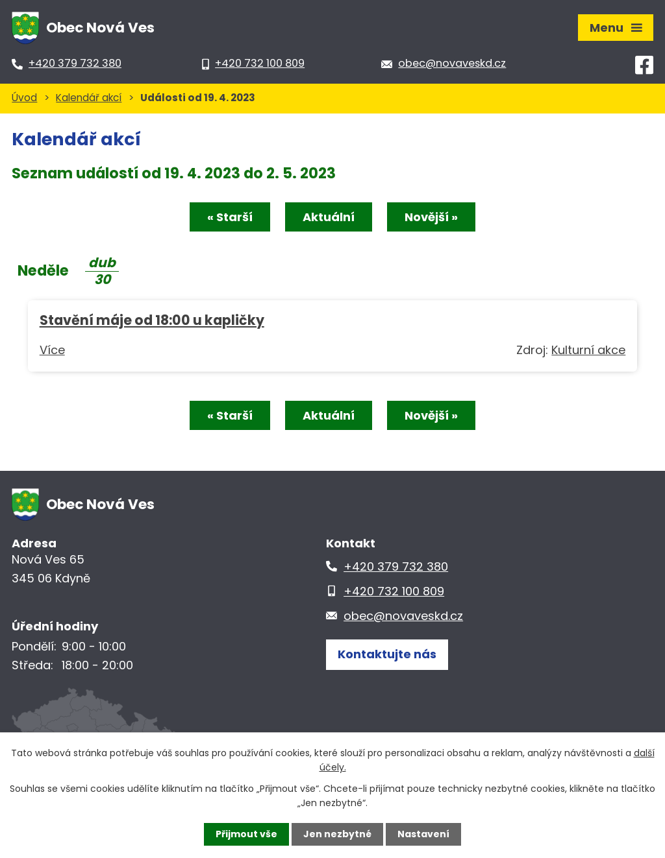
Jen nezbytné (337, 834)
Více (52, 350)
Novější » (431, 217)
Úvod (24, 97)
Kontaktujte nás (387, 654)
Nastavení (423, 834)
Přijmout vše (246, 834)
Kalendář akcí (88, 97)
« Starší (230, 217)
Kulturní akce (588, 350)
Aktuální (329, 217)
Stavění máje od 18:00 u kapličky (152, 320)
